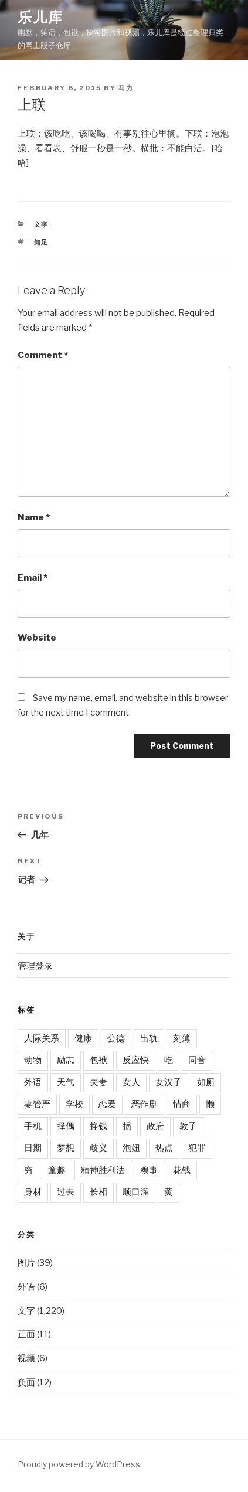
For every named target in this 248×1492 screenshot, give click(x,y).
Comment (43, 355)
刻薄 (182, 1038)
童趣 (57, 1170)
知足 (41, 242)
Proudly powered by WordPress (79, 1464)
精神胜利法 (103, 1170)
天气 (65, 1082)
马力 (126, 88)
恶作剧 (144, 1104)
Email (32, 578)
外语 (33, 1082)
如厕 (206, 1082)
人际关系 (41, 1038)
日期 (33, 1148)
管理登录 (35, 965)
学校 (74, 1104)
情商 (182, 1104)
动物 (33, 1060)
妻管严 (37, 1104)
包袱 (98, 1060)
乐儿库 (40, 17)
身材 (33, 1192)
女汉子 (168, 1082)
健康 (83, 1038)
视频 (26, 1358)
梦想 (65, 1148)
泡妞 (131, 1148)
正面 (26, 1334)
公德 (116, 1038)
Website (37, 637)
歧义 (98, 1148)
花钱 (182, 1170)
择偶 (65, 1126)
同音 (197, 1060)
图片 (26, 1263)
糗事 (149, 1170)
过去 (65, 1192)
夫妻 (98, 1082)
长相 (98, 1192)
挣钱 (98, 1126)
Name (34, 517)
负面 (26, 1382)
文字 (41, 224)
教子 (188, 1126)
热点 (164, 1148)
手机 (33, 1126)
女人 (131, 1082)
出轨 (149, 1038)
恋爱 (107, 1104)
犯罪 (197, 1148)
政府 (155, 1126)
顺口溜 (136, 1192)
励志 (65, 1060)
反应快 (136, 1060)
